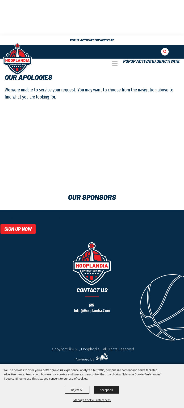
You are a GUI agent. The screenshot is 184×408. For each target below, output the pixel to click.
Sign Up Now (18, 229)
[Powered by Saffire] (102, 357)
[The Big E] (17, 59)
